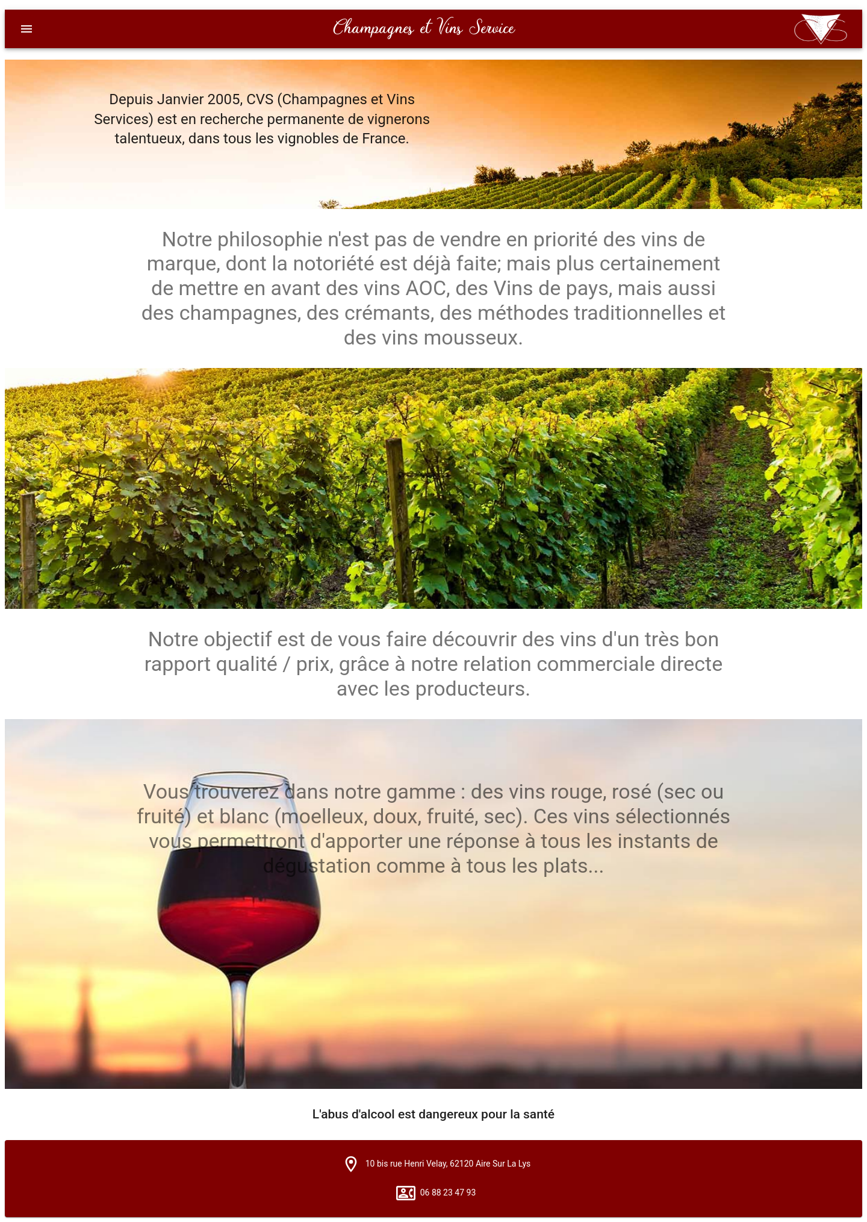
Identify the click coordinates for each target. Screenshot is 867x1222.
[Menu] (26, 28)
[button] (351, 1164)
